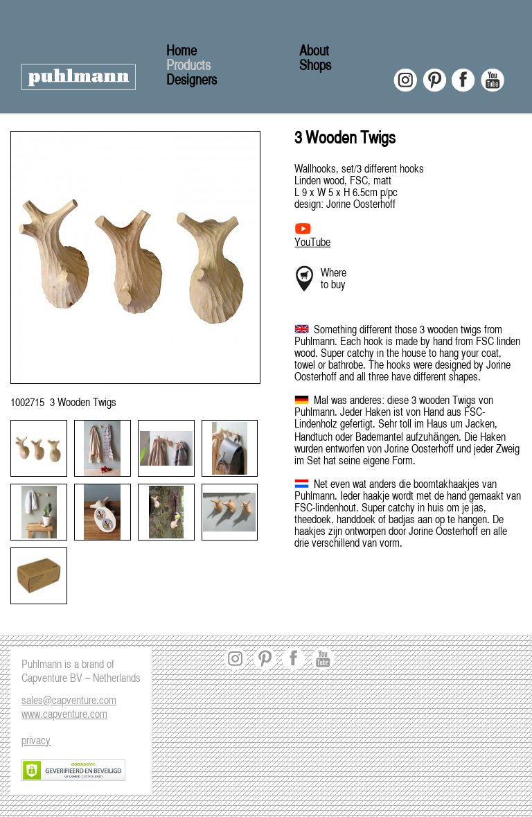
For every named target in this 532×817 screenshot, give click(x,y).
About (314, 51)
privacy (36, 741)
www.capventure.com (64, 715)
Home (181, 51)
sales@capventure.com (68, 701)
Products (188, 66)
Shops (315, 66)
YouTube (312, 243)
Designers (191, 80)
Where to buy (333, 279)
